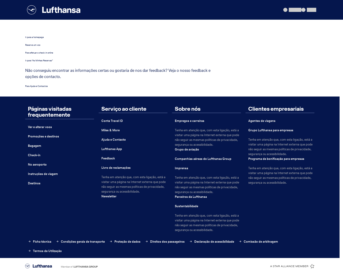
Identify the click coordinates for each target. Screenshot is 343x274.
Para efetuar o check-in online (39, 52)
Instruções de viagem (43, 174)
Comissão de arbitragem (258, 241)
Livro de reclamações (116, 167)
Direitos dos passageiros (165, 241)
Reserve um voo (32, 44)
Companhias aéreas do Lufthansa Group (203, 159)
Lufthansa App (111, 149)
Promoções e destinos (43, 136)
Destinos (34, 183)
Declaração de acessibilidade (211, 241)
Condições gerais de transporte (80, 241)
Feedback (108, 158)
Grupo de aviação (187, 149)
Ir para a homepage (34, 37)
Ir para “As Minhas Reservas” (39, 60)
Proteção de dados (124, 241)
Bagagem (34, 146)
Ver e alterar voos (40, 127)
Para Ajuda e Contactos (36, 86)
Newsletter (108, 196)
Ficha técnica (39, 241)
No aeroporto (37, 164)
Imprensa (181, 168)
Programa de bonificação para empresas (276, 158)
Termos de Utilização (45, 251)
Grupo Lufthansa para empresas (270, 130)
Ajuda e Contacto (113, 139)
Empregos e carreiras (189, 120)
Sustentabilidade (186, 206)
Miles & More (110, 130)
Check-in (34, 155)
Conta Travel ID (112, 121)
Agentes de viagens (261, 121)
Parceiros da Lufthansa (191, 197)
